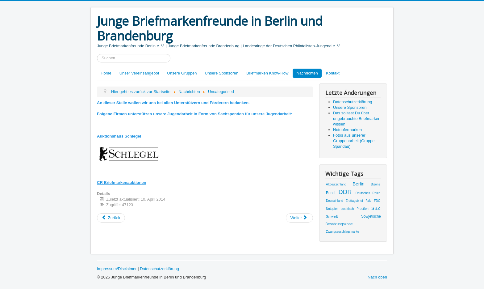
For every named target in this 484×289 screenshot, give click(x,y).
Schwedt (332, 216)
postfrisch (347, 208)
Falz (368, 200)
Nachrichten (307, 73)
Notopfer (332, 208)
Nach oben (377, 277)
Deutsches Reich (368, 193)
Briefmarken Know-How (267, 73)
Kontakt (333, 73)
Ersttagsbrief (354, 200)
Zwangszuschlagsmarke (342, 231)
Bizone (375, 184)
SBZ (375, 208)
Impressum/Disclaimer (117, 268)
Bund (330, 193)
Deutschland (334, 200)
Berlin (358, 183)
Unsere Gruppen (182, 73)
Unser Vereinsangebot (139, 73)
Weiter (298, 217)
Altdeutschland (336, 184)
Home (106, 73)
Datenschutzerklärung (159, 268)
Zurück (111, 217)
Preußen (362, 208)
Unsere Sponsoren (221, 73)
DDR (345, 192)
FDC (377, 200)
